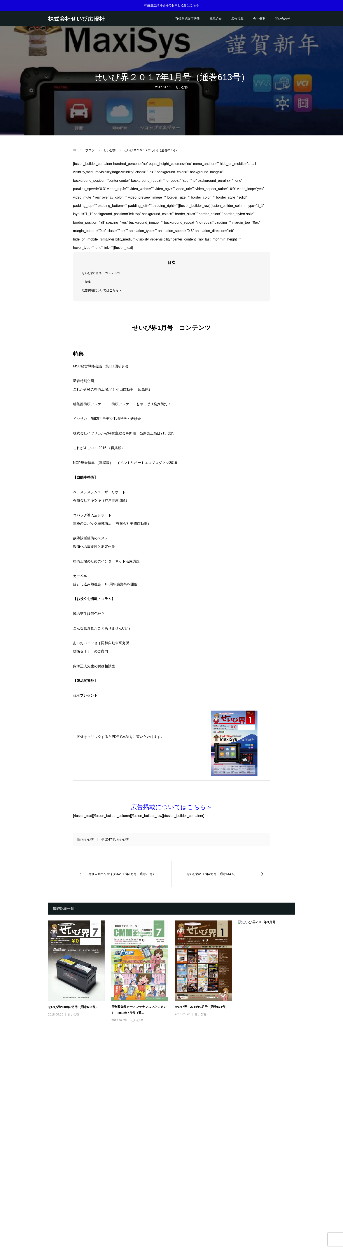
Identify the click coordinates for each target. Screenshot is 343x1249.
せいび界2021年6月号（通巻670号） (73, 1156)
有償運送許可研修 (187, 18)
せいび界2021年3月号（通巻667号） (263, 1155)
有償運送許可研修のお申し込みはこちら (171, 5)
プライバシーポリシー (213, 1223)
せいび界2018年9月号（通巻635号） (263, 1006)
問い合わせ (282, 18)
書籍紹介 (215, 18)
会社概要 (259, 18)
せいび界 (182, 87)
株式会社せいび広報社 (76, 18)
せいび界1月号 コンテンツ (101, 273)
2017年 (110, 839)
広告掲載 (237, 18)
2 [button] (174, 1178)
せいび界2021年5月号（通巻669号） (136, 1155)
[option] (175, 1118)
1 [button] (168, 1178)
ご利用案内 (186, 1223)
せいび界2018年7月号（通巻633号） (73, 1007)
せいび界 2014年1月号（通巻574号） (201, 1007)
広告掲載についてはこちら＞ (102, 290)
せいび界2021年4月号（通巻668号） (200, 1155)
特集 (88, 281)
